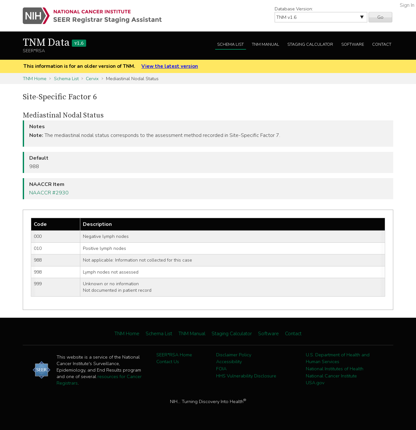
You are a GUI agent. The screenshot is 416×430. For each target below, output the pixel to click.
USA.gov (315, 382)
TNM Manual (265, 44)
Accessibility (229, 361)
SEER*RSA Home (174, 354)
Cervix (92, 78)
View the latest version (169, 66)
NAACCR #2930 (49, 192)
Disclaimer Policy (233, 354)
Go (380, 17)
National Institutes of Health (334, 368)
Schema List (230, 44)
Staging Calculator (310, 44)
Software (352, 44)
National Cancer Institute (331, 376)
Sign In (407, 5)
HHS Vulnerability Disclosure (246, 376)
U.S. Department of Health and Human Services (338, 358)
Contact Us (167, 361)
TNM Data (54, 42)
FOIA (221, 368)
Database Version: (294, 9)
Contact (381, 44)
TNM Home (34, 78)
